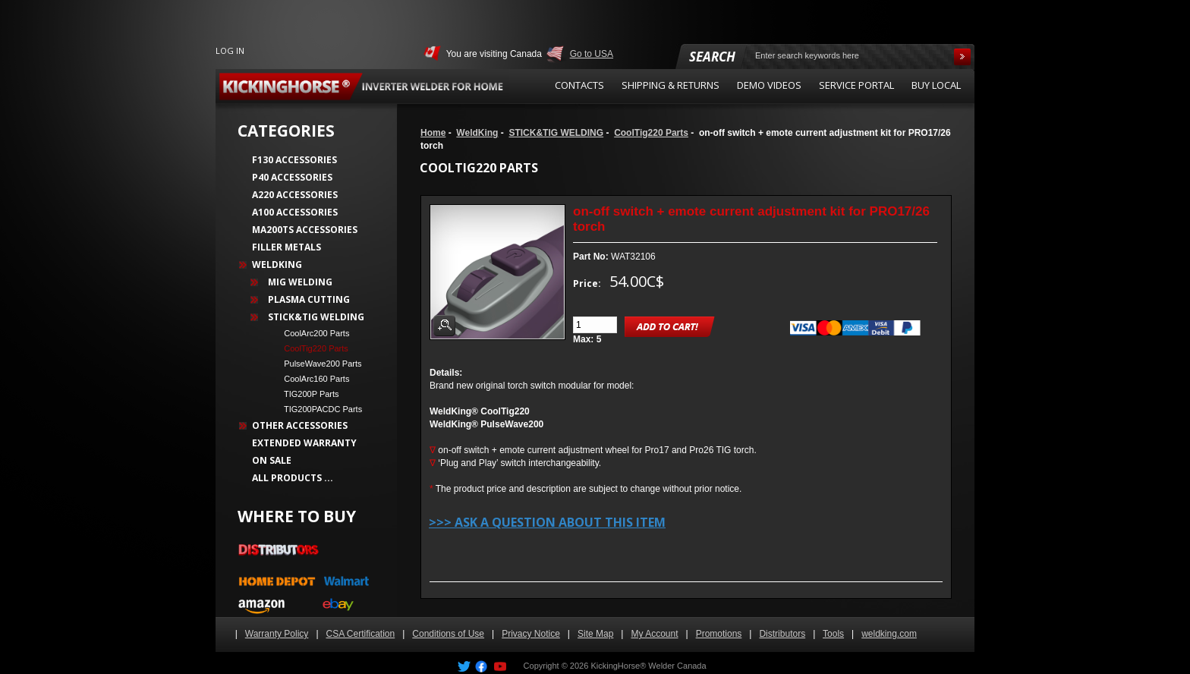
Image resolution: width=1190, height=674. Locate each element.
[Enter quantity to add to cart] (595, 325)
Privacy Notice (531, 633)
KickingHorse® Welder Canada (648, 665)
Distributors (782, 633)
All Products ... (292, 477)
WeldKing (477, 133)
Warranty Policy (277, 633)
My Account (654, 633)
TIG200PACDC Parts (318, 409)
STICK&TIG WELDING (555, 133)
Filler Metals (286, 247)
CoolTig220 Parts (651, 133)
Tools (833, 633)
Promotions (719, 633)
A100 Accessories (295, 212)
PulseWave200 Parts (318, 363)
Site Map (595, 633)
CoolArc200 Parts (312, 333)
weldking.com (889, 633)
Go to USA (591, 54)
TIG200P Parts (307, 393)
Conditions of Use (448, 633)
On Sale (271, 460)
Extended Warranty (304, 442)
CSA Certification (360, 633)
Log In (230, 50)
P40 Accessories (292, 177)
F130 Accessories (294, 159)
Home (432, 133)
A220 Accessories (295, 194)
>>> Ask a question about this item (547, 522)
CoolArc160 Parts (312, 378)
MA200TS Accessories (304, 229)
